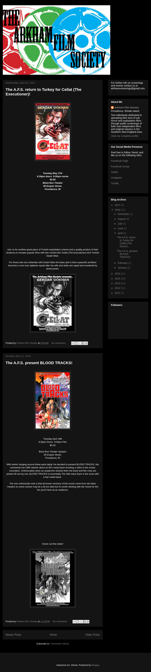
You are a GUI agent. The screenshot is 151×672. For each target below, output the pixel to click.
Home (53, 634)
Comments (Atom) (59, 643)
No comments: (59, 343)
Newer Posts (13, 634)
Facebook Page (119, 160)
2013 (118, 283)
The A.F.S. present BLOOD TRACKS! (39, 363)
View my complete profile (124, 136)
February (123, 263)
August (122, 219)
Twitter (114, 172)
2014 (118, 278)
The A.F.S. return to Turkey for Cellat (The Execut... (126, 242)
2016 (118, 209)
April (120, 233)
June (121, 228)
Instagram (116, 177)
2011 (118, 293)
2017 (118, 205)
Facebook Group (120, 166)
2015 (118, 273)
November (124, 214)
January (122, 267)
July (120, 223)
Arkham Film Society (126, 107)
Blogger (95, 665)
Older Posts (93, 634)
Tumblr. (115, 183)
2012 (118, 288)
